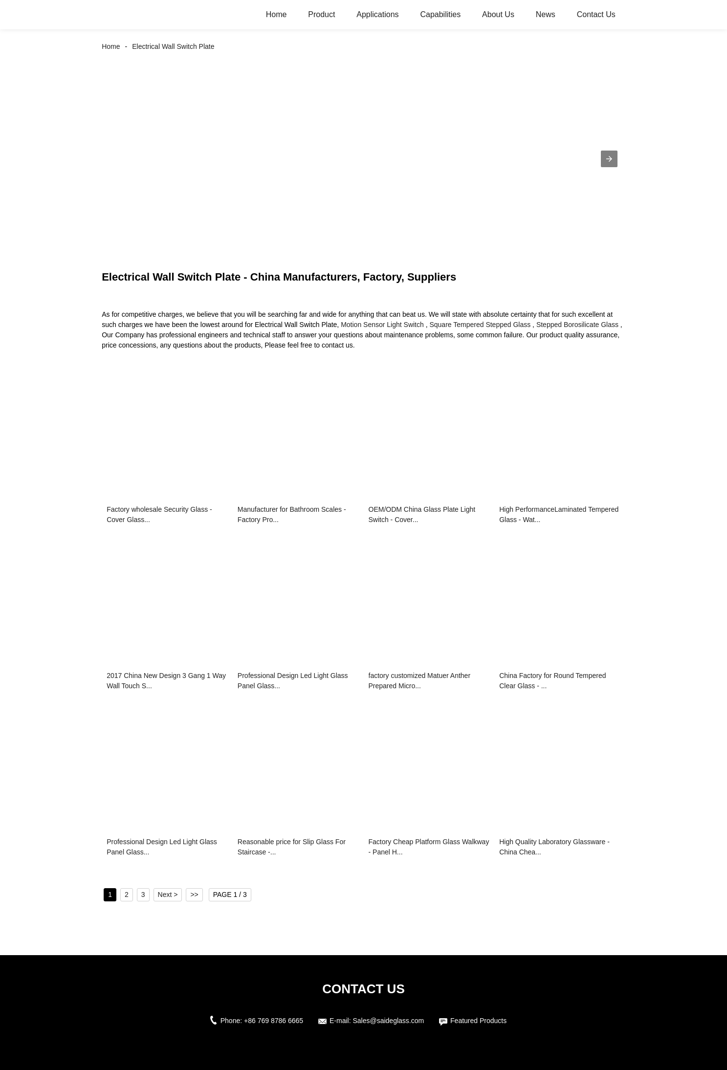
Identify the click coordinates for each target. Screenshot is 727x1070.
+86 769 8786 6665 (273, 1021)
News (545, 14)
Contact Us (596, 14)
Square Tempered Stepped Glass (479, 324)
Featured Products (478, 1021)
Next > (168, 894)
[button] (609, 159)
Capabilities (440, 14)
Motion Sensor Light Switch (382, 324)
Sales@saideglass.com (388, 1021)
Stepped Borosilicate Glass (577, 324)
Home (276, 14)
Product (321, 14)
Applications (377, 14)
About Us (498, 14)
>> (194, 894)
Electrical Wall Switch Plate (173, 46)
